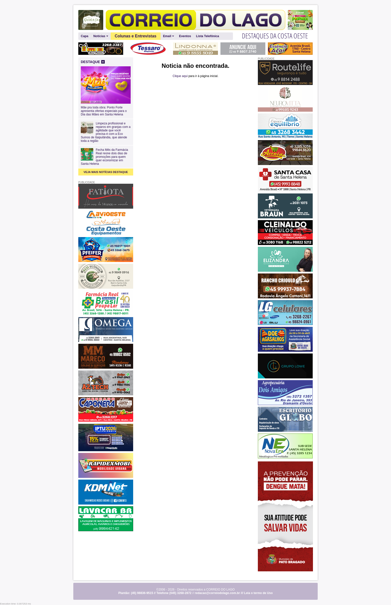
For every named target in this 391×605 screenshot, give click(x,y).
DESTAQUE (93, 62)
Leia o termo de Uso (258, 593)
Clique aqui (180, 76)
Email (168, 36)
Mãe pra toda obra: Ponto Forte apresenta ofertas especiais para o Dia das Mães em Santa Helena (106, 109)
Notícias (100, 36)
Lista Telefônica (207, 36)
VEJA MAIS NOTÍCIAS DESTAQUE (106, 172)
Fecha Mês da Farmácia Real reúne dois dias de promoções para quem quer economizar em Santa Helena (104, 157)
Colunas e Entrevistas (135, 36)
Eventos (185, 36)
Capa (84, 36)
